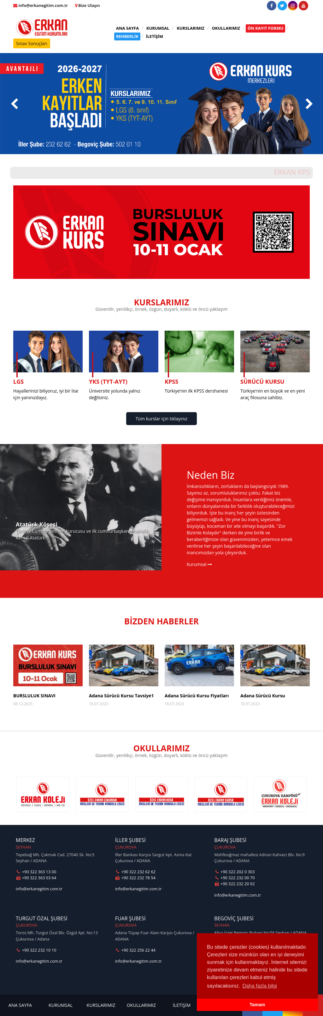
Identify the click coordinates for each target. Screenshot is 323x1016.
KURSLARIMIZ (190, 28)
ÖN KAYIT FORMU (265, 28)
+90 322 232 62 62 (135, 872)
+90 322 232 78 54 (135, 878)
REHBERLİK (127, 36)
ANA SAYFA (127, 28)
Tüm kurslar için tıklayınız (161, 419)
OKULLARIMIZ (226, 28)
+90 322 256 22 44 (135, 950)
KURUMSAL (157, 28)
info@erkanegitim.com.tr (39, 889)
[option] (42, 794)
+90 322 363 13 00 (36, 872)
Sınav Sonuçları (31, 43)
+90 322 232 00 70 (234, 878)
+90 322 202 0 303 (234, 872)
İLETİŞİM (154, 36)
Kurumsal (199, 564)
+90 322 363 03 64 (36, 878)
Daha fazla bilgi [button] (260, 986)
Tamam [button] (257, 1004)
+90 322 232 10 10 (36, 950)
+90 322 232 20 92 (234, 884)
